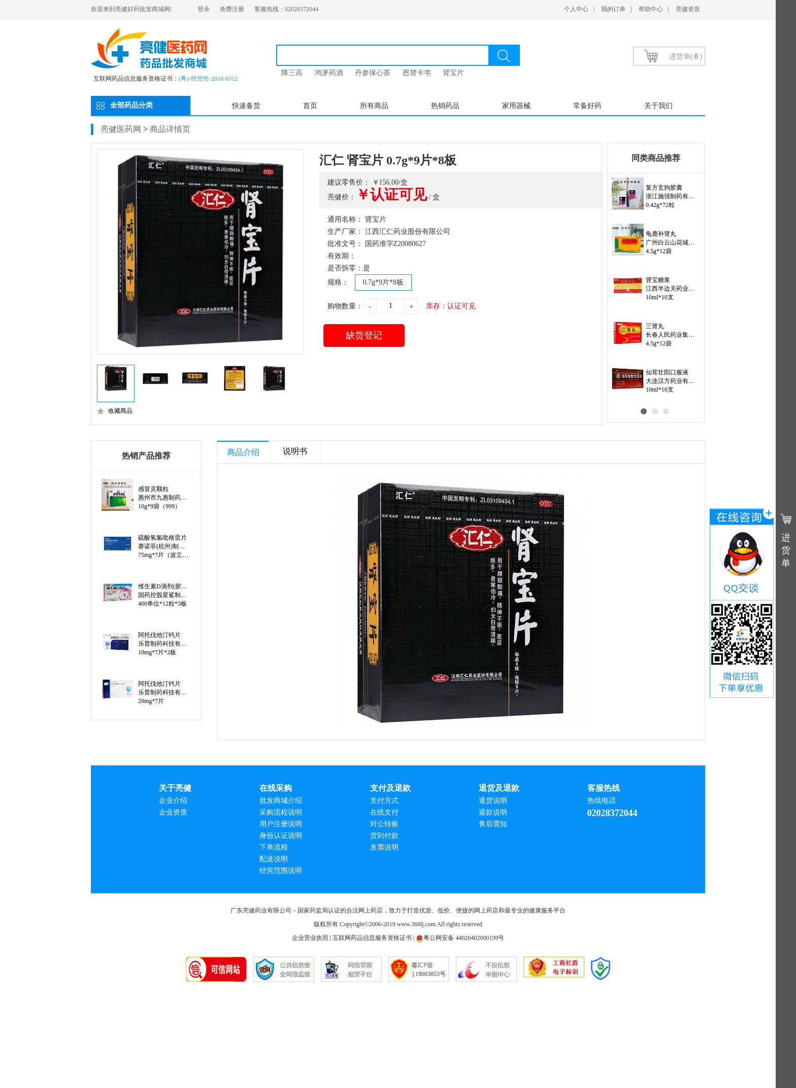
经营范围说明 (280, 870)
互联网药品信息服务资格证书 (372, 937)
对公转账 (384, 824)
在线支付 (384, 812)
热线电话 (601, 800)
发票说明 (384, 847)
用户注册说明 (280, 824)
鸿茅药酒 (329, 73)
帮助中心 (651, 9)
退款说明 (493, 812)
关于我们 (658, 106)
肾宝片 (453, 73)
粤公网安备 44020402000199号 (460, 937)
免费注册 (232, 9)
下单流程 (273, 847)
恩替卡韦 (417, 73)
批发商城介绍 (280, 800)
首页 (310, 106)
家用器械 (516, 106)
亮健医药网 (121, 129)
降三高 (292, 73)
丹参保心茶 (372, 73)
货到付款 (384, 835)
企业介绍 (173, 800)
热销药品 (445, 106)
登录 (203, 9)
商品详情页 (170, 129)
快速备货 (246, 106)
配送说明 (273, 859)
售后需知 (493, 824)
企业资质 (173, 812)
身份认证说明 (280, 835)
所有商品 (374, 106)
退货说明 (493, 800)
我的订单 (613, 9)
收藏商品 (114, 410)
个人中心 (576, 9)
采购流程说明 (280, 812)
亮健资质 (688, 9)
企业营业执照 (310, 937)
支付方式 (384, 800)
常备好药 (587, 106)
